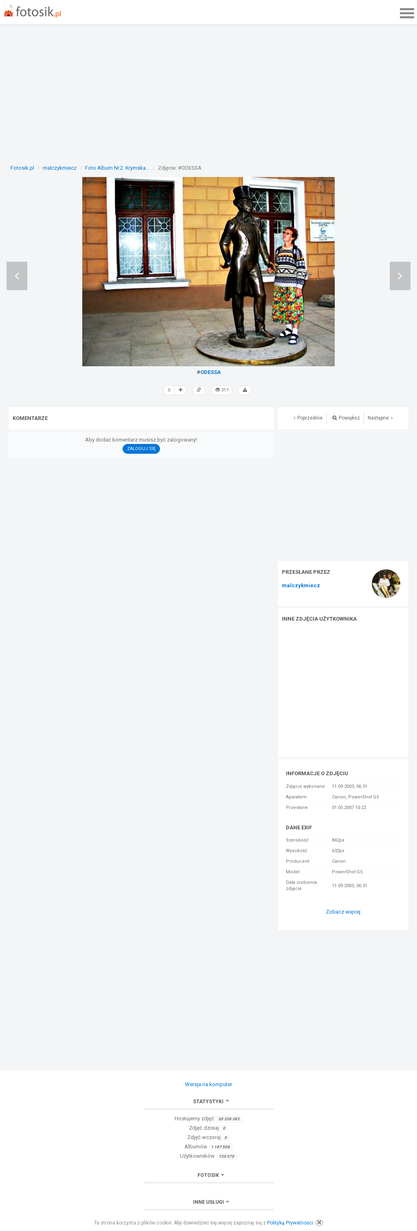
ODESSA (210, 372)
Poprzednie (308, 418)
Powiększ (346, 418)
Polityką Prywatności (290, 1223)
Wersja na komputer (208, 1084)
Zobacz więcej (343, 912)
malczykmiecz (301, 586)
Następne (380, 418)
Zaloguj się (141, 448)
